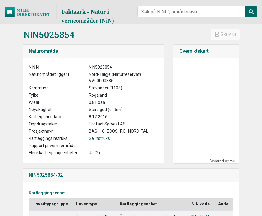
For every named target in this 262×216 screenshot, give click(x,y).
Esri (233, 160)
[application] (205, 110)
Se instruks (99, 138)
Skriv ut (225, 34)
